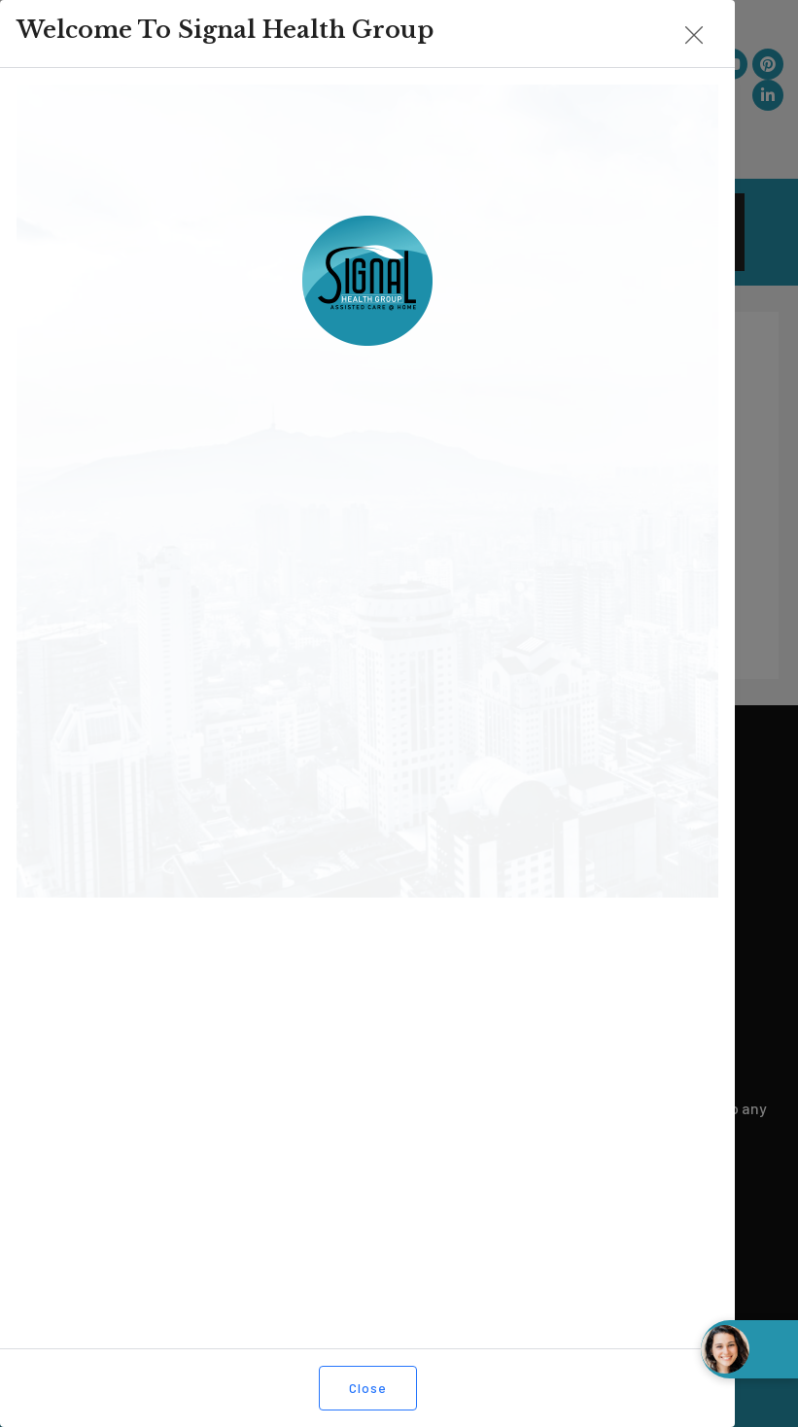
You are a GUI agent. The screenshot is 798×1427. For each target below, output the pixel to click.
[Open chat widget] (749, 1349)
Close (329, 1387)
